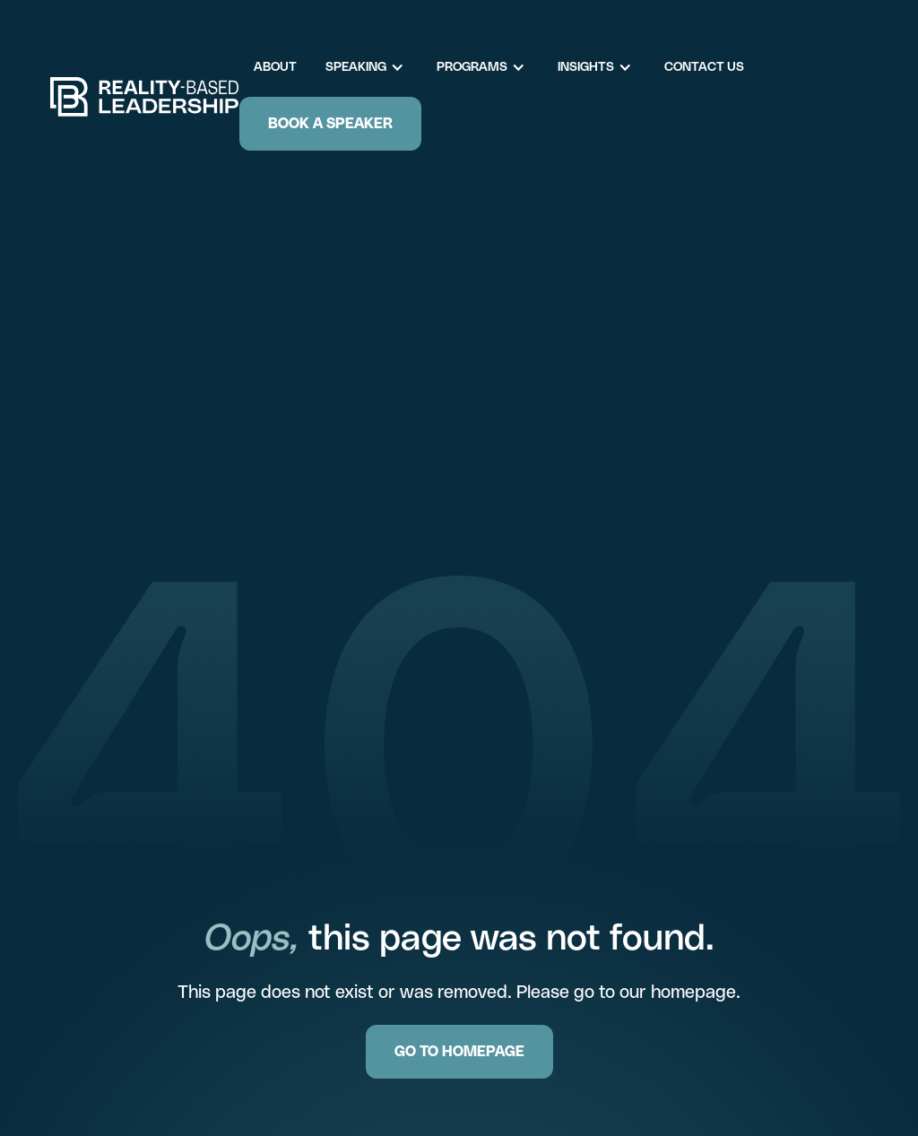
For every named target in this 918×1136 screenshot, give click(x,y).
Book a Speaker (330, 123)
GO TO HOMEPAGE (459, 1051)
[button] (373, 66)
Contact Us (704, 66)
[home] (144, 97)
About (275, 66)
